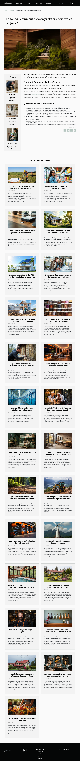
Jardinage (19, 3)
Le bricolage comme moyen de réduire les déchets (22, 719)
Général (48, 3)
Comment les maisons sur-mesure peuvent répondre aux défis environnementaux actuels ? (58, 232)
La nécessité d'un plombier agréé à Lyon (22, 631)
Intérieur (28, 3)
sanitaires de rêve (35, 94)
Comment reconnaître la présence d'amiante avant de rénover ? (12, 97)
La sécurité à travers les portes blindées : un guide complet (22, 409)
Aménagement (8, 3)
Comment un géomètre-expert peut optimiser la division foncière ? (22, 187)
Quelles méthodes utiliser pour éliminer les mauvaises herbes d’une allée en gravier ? (22, 499)
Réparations (38, 3)
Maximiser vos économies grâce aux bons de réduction (58, 187)
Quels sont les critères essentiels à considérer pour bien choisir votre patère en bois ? (58, 632)
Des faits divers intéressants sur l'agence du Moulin (58, 542)
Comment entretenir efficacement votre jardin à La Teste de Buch (58, 586)
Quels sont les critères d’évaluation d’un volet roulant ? (22, 542)
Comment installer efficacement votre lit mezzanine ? (22, 453)
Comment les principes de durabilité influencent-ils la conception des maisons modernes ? (22, 277)
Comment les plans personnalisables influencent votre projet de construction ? (58, 277)
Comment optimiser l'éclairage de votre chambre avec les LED (58, 365)
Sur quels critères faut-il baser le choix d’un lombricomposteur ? (58, 320)
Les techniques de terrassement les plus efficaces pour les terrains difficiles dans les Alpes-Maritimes (58, 499)
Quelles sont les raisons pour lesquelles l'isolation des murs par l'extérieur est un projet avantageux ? (22, 366)
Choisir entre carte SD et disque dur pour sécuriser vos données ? (22, 231)
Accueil (5, 10)
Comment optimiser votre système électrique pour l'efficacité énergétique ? (12, 145)
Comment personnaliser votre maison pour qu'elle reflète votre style (58, 675)
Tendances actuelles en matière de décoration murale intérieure (12, 121)
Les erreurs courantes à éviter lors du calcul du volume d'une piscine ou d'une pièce (22, 587)
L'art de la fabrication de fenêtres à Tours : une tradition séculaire (58, 409)
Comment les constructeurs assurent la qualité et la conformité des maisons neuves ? (22, 321)
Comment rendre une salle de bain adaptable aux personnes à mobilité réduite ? (58, 454)
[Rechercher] (64, 3)
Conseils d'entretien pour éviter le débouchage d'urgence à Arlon (21, 675)
